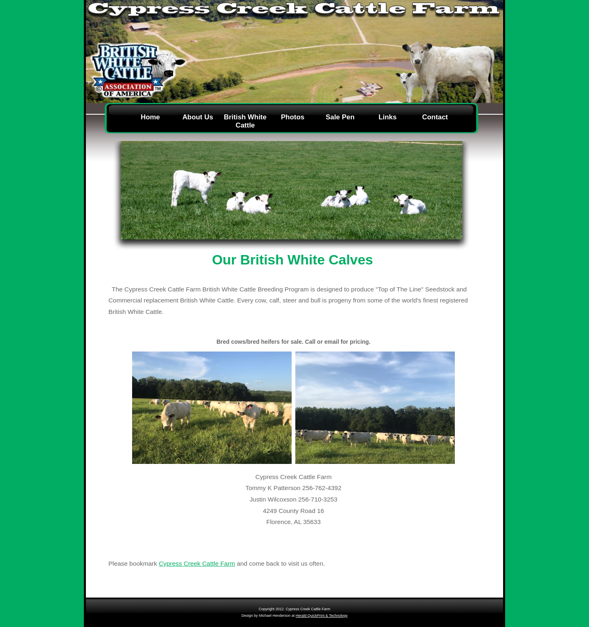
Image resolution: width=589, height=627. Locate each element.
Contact (435, 117)
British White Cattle (245, 121)
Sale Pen (340, 117)
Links (387, 117)
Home (150, 117)
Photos (292, 117)
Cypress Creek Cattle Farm (197, 563)
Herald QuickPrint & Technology (322, 616)
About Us (197, 117)
